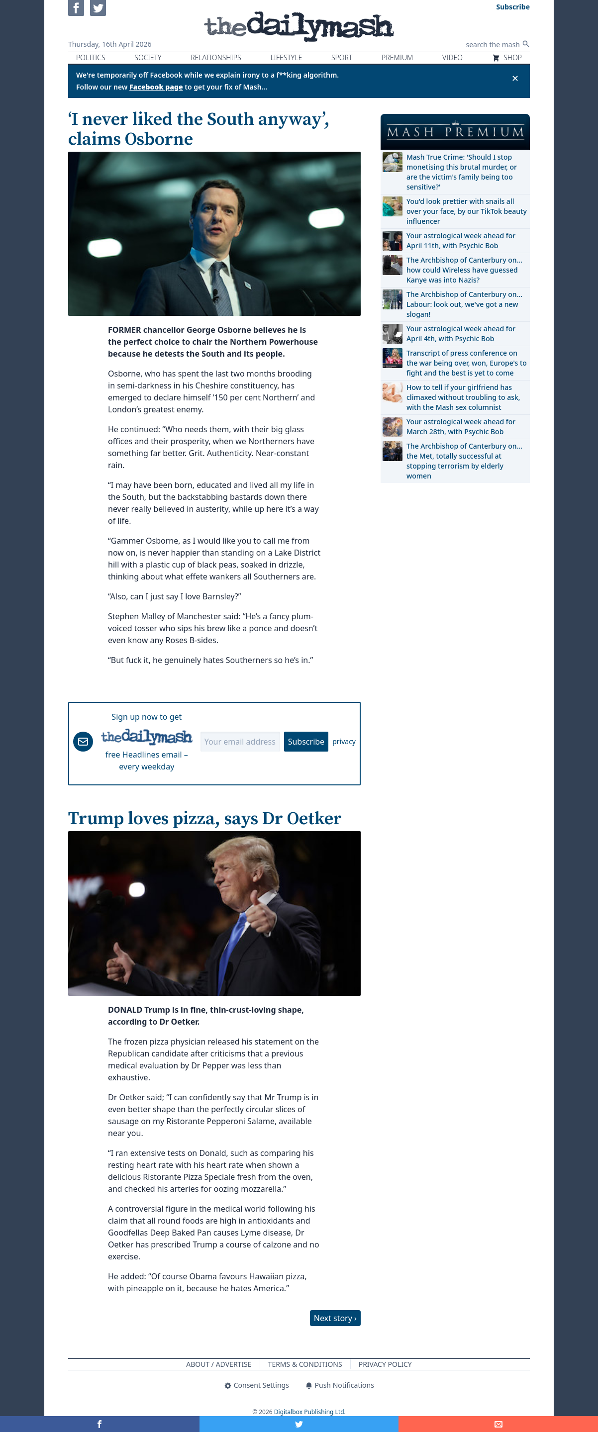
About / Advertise (218, 1364)
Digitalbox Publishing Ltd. (310, 1412)
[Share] (498, 1424)
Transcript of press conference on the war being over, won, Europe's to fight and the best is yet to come (466, 363)
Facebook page (156, 87)
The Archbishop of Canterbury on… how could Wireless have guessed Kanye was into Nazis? (464, 270)
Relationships (216, 57)
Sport (341, 57)
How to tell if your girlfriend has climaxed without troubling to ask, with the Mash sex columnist (463, 397)
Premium (397, 57)
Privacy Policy (385, 1364)
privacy (344, 741)
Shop (507, 57)
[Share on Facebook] (99, 1424)
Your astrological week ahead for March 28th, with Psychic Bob (460, 426)
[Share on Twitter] (299, 1424)
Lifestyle (286, 57)
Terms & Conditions (305, 1364)
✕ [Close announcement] (515, 78)
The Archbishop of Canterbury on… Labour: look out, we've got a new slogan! (464, 304)
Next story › (335, 1318)
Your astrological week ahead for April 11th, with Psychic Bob (460, 240)
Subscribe (306, 741)
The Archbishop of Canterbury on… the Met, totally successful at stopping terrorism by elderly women (464, 460)
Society (147, 57)
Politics (90, 57)
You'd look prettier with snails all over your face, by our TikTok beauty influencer (466, 211)
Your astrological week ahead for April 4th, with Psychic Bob (460, 333)
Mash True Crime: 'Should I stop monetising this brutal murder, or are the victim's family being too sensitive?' (461, 171)
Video (452, 57)
